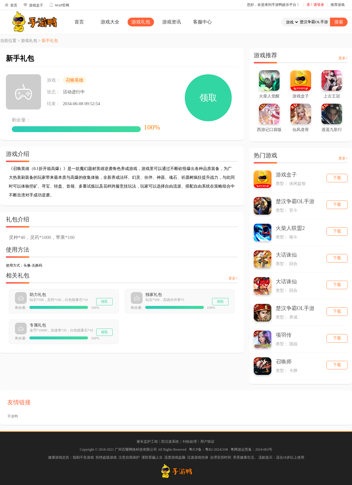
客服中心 (202, 21)
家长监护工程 (147, 441)
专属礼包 (38, 325)
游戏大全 (110, 21)
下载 (337, 178)
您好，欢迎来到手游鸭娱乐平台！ (273, 5)
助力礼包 (38, 294)
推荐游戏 (338, 5)
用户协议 (207, 441)
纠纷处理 (190, 441)
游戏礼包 (140, 21)
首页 (10, 5)
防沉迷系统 (170, 441)
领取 (208, 97)
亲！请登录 (315, 5)
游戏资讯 (171, 21)
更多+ (233, 278)
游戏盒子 (33, 5)
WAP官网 (59, 5)
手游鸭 (12, 416)
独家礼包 (153, 294)
